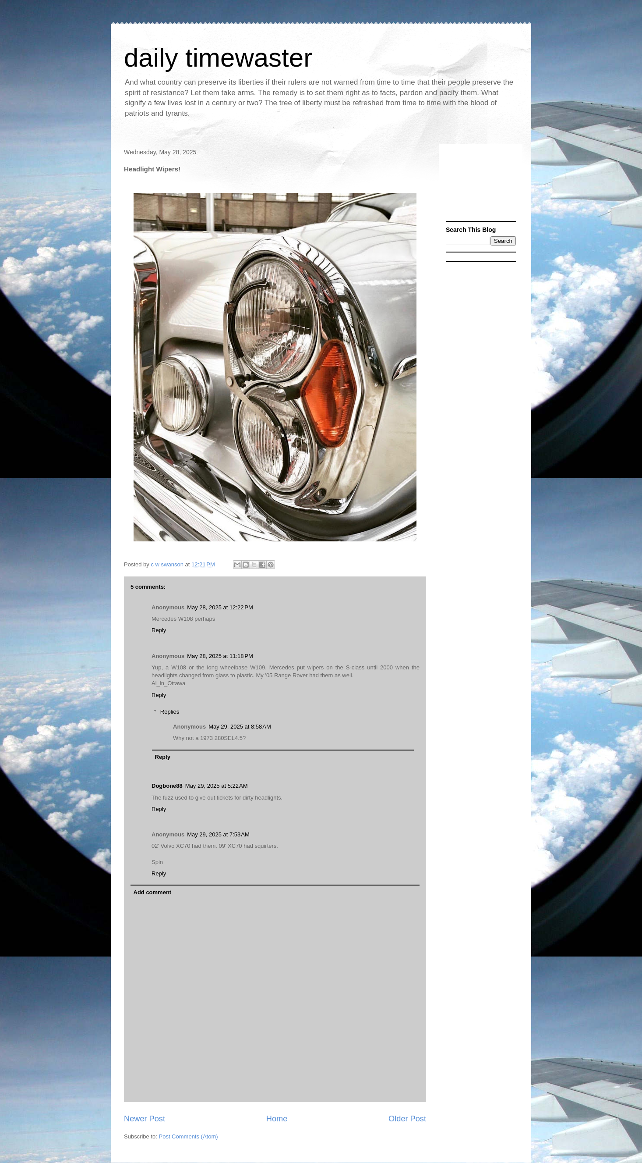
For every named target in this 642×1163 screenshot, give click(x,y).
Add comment (153, 892)
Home (277, 1118)
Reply (159, 630)
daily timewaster (218, 57)
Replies (169, 711)
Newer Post (144, 1118)
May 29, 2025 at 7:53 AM (218, 834)
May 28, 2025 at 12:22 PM (220, 607)
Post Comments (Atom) (188, 1136)
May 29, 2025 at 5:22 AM (216, 785)
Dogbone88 (167, 785)
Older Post (407, 1118)
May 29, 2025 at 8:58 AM (239, 726)
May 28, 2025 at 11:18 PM (220, 656)
